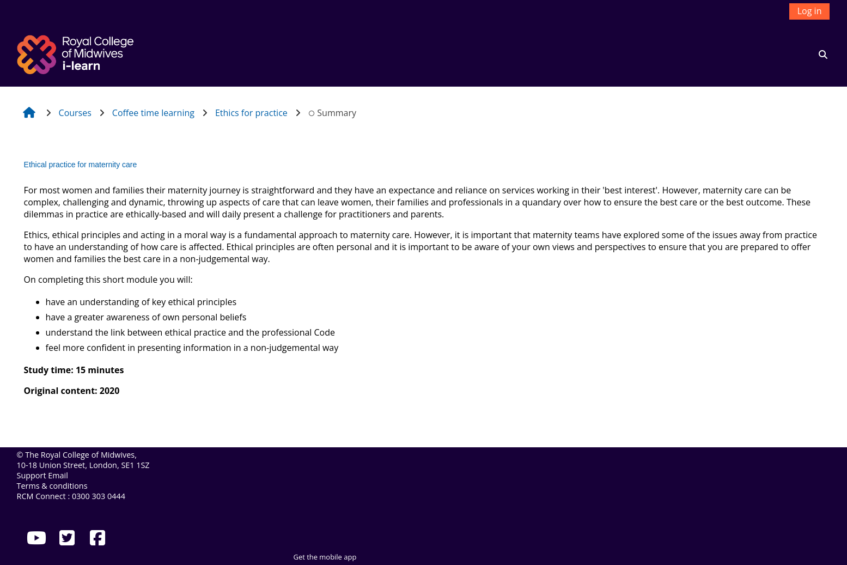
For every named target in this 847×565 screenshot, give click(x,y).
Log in (809, 11)
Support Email (42, 475)
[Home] (77, 53)
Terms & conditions (52, 486)
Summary (332, 113)
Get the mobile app (325, 557)
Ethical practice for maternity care (80, 164)
